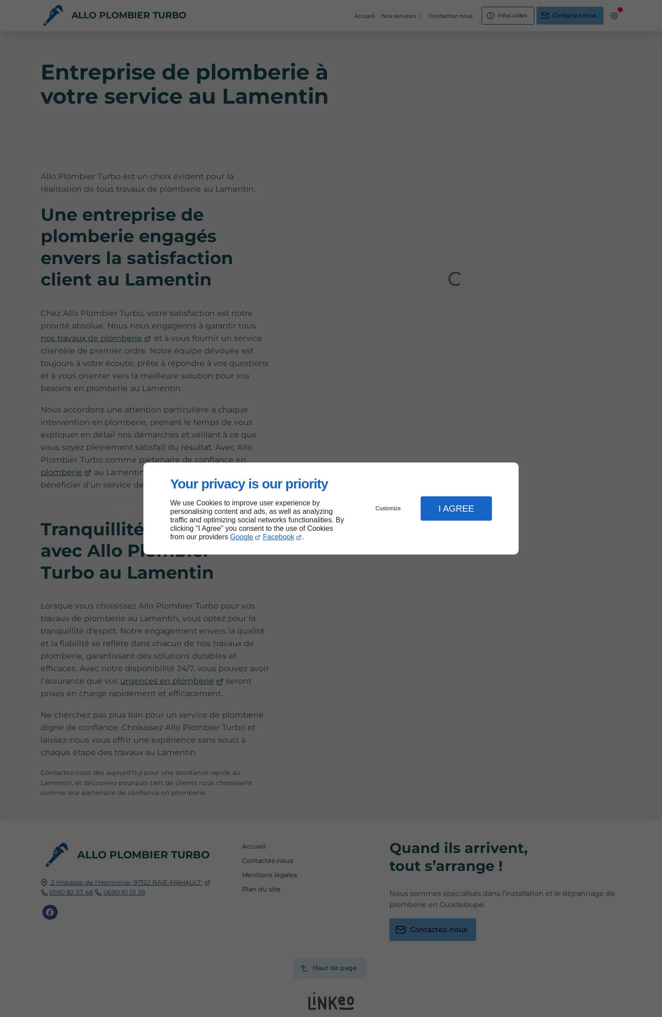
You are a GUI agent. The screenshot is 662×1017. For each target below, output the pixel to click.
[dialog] (331, 508)
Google (241, 537)
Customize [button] (388, 508)
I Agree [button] (456, 508)
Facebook (278, 537)
